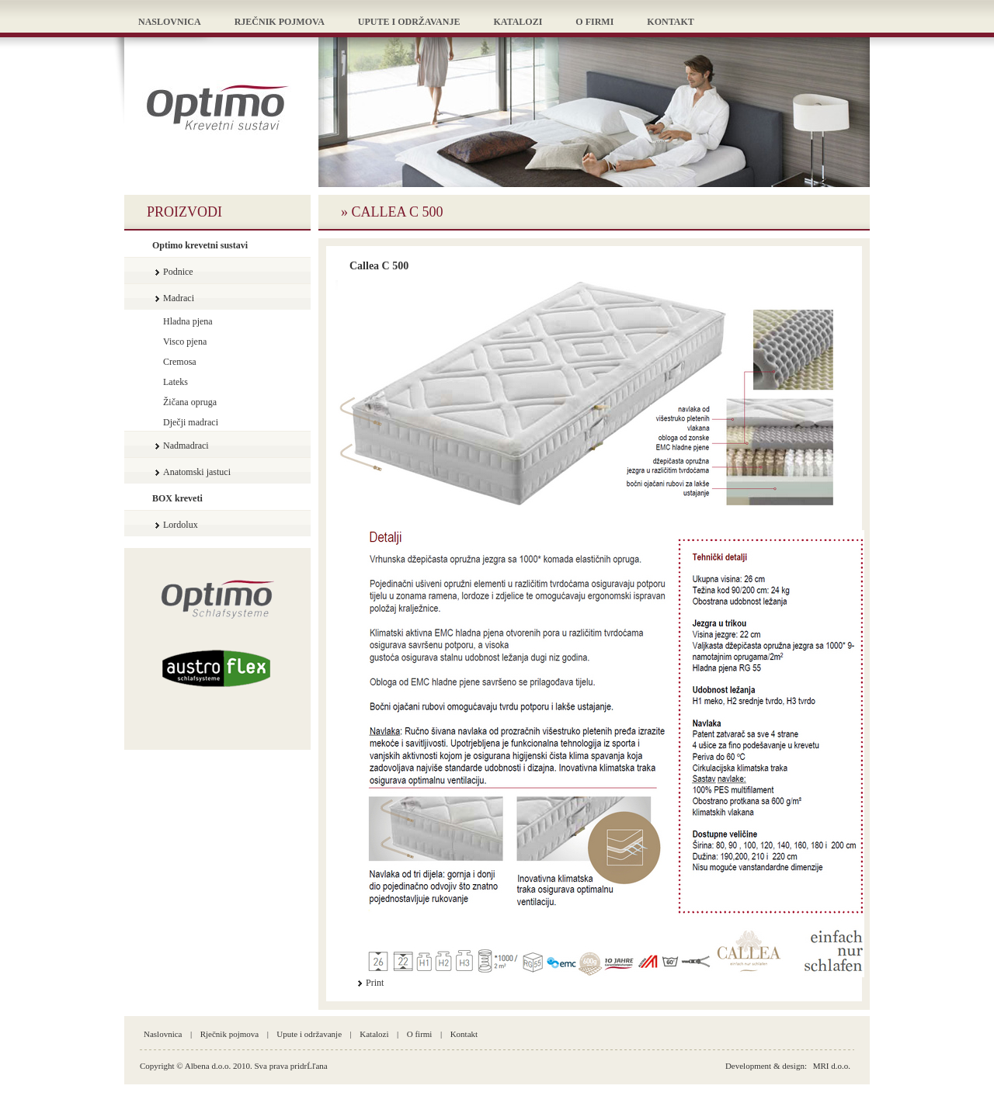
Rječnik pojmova (229, 1034)
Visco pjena (185, 341)
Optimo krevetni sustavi (200, 245)
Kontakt (464, 1034)
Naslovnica (163, 1034)
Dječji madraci (190, 422)
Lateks (175, 381)
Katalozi (374, 1034)
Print (375, 982)
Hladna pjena (188, 321)
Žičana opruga (190, 402)
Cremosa (179, 361)
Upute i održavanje (309, 1034)
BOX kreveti (177, 498)
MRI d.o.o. (831, 1065)
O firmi (420, 1034)
